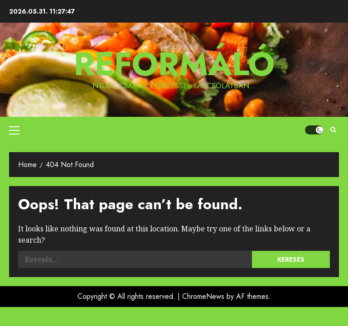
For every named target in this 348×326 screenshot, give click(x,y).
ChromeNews (203, 296)
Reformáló (174, 63)
